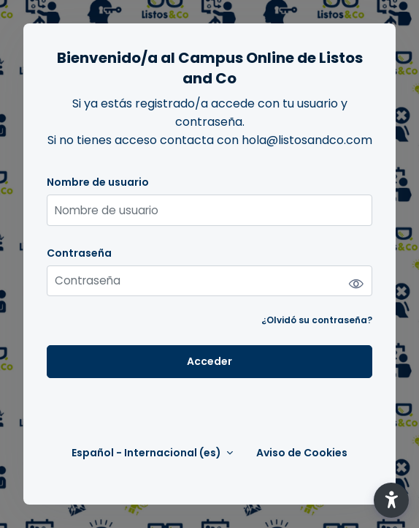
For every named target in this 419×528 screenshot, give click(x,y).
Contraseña (79, 253)
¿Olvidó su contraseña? (316, 320)
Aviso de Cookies (301, 453)
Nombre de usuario (98, 182)
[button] (391, 500)
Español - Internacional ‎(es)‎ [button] (147, 453)
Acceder (209, 361)
